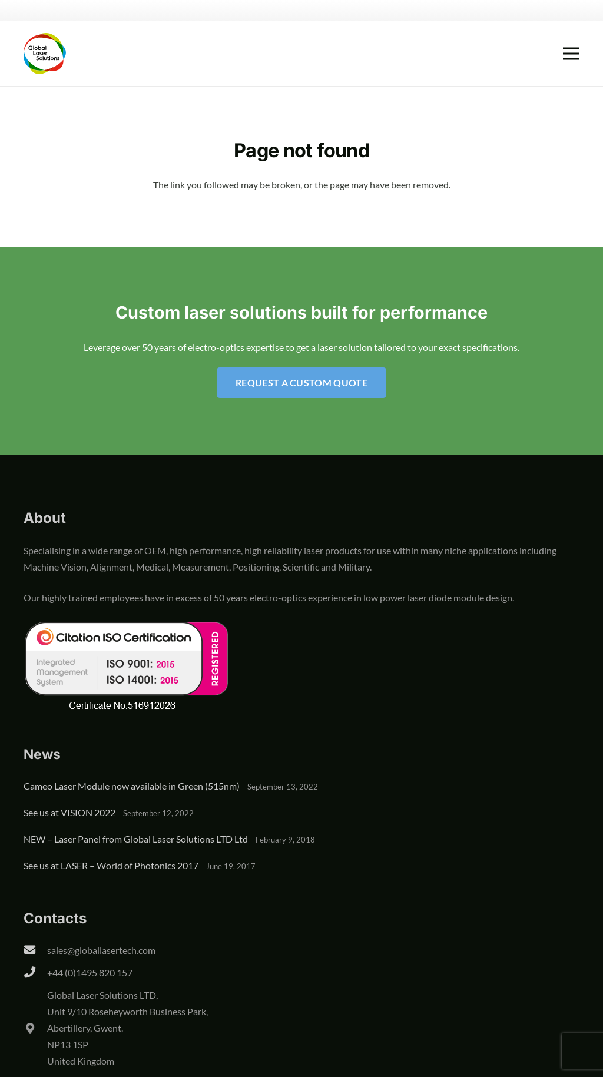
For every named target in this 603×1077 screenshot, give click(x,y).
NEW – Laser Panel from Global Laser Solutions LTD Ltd (136, 838)
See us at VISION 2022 (69, 812)
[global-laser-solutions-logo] (45, 53)
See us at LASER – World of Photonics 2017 (111, 865)
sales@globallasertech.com (101, 950)
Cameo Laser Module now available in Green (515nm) (132, 785)
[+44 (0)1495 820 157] (35, 973)
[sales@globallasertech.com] (35, 950)
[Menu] (571, 53)
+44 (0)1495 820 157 (89, 972)
